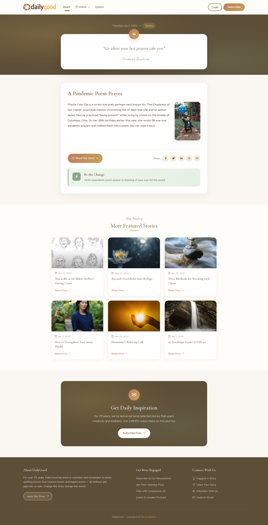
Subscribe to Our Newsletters (153, 478)
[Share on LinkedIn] (181, 158)
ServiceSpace (148, 516)
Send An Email (202, 497)
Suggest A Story (204, 478)
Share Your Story (204, 484)
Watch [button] (81, 7)
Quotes (99, 7)
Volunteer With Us (205, 491)
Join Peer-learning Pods (150, 484)
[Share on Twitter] (173, 158)
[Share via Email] (197, 158)
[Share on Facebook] (165, 158)
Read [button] (66, 7)
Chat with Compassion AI (150, 491)
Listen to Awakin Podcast (151, 497)
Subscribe (234, 7)
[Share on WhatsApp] (189, 158)
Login (215, 7)
